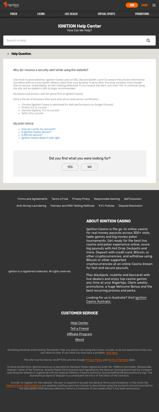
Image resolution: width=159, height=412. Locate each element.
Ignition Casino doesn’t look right (41, 137)
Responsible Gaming (107, 198)
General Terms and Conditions (24, 385)
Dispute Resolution (131, 205)
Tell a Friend (79, 328)
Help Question (21, 54)
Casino (41, 14)
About (79, 339)
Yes (70, 167)
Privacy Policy (81, 198)
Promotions (142, 14)
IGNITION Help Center (79, 26)
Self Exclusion (133, 198)
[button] (13, 13)
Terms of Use (60, 198)
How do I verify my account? (38, 129)
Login (144, 5)
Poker (13, 14)
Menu (154, 5)
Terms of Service (118, 359)
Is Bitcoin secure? (32, 135)
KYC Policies (106, 205)
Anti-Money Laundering (31, 205)
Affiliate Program (79, 334)
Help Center (79, 323)
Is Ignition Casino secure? (36, 132)
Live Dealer (71, 14)
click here (112, 352)
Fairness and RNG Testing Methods (73, 205)
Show (148, 40)
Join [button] (132, 5)
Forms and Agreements (32, 198)
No (90, 167)
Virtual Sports (106, 14)
